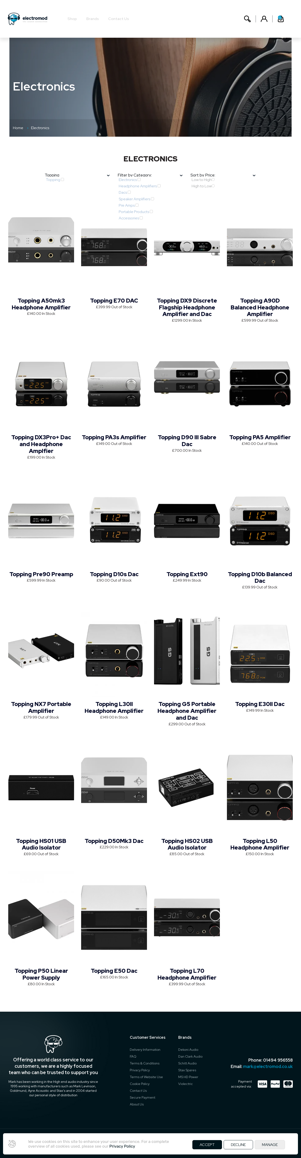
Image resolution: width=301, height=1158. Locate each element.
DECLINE (238, 1144)
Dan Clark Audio (190, 1056)
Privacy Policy (140, 1070)
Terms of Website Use (146, 1077)
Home (18, 127)
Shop (74, 18)
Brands (94, 18)
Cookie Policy (140, 1084)
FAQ (133, 1056)
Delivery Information (145, 1049)
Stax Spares (187, 1070)
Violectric (185, 1084)
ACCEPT (207, 1144)
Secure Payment (142, 1097)
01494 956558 (278, 1060)
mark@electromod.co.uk (268, 1066)
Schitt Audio (187, 1063)
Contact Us (120, 18)
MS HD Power (188, 1077)
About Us (137, 1104)
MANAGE (270, 1144)
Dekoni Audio (188, 1049)
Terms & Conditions (144, 1063)
